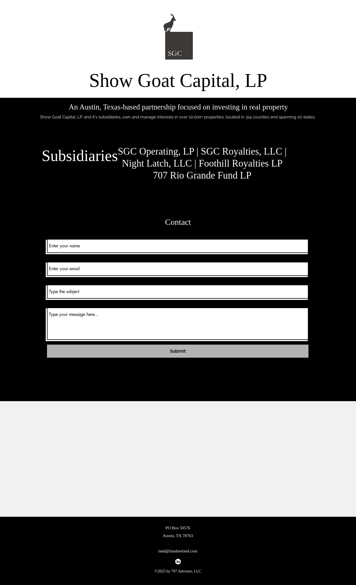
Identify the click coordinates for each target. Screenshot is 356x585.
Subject (52, 280)
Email (51, 257)
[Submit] (177, 351)
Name (52, 235)
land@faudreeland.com (177, 551)
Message (54, 303)
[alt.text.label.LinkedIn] (178, 561)
